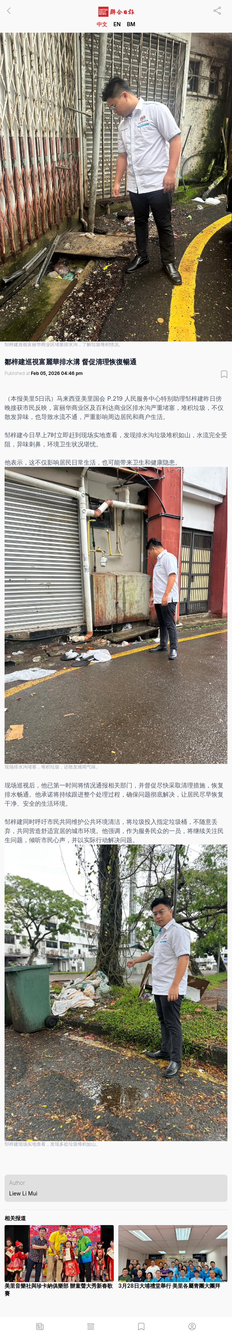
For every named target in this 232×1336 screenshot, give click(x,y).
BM (131, 24)
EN (117, 24)
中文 (102, 24)
